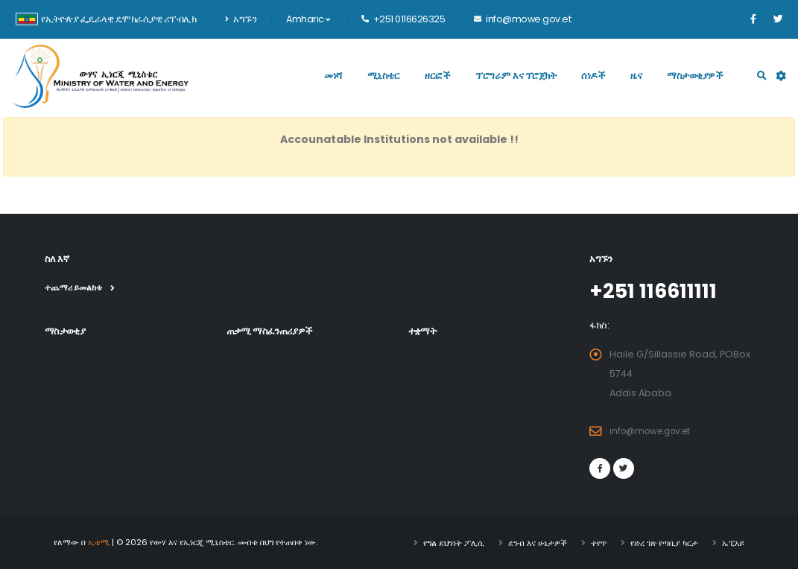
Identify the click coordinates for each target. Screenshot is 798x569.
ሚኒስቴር (383, 76)
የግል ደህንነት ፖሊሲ (453, 541)
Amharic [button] (308, 19)
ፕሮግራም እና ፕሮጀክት (515, 76)
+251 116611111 (658, 290)
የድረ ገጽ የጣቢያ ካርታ (664, 541)
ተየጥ (599, 541)
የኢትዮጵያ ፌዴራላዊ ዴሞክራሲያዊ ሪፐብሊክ (106, 19)
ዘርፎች (437, 76)
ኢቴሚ (99, 541)
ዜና (636, 76)
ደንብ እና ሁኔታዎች (537, 541)
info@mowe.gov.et (654, 430)
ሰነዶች (593, 76)
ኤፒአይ (733, 541)
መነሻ (333, 76)
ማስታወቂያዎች (695, 76)
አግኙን (240, 19)
